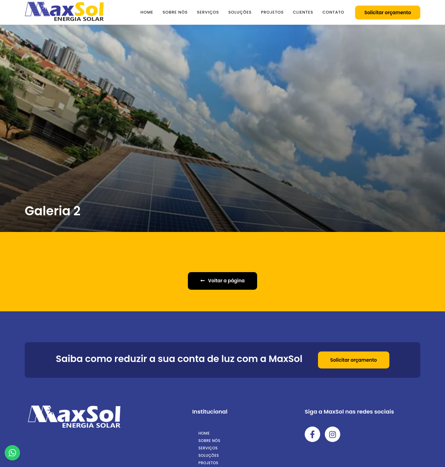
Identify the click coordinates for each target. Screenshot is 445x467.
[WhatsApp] (12, 453)
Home (147, 12)
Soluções (240, 12)
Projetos (272, 12)
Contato (333, 12)
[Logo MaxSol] (64, 19)
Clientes (303, 12)
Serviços (208, 12)
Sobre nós (175, 12)
